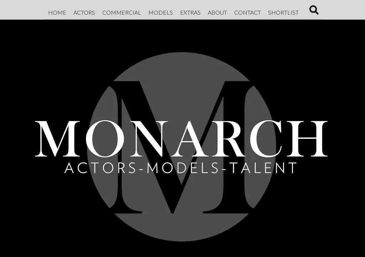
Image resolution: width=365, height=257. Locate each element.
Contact (247, 12)
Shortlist (283, 12)
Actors (84, 12)
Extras (190, 12)
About (217, 12)
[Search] (314, 12)
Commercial (121, 12)
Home (57, 12)
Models (160, 12)
